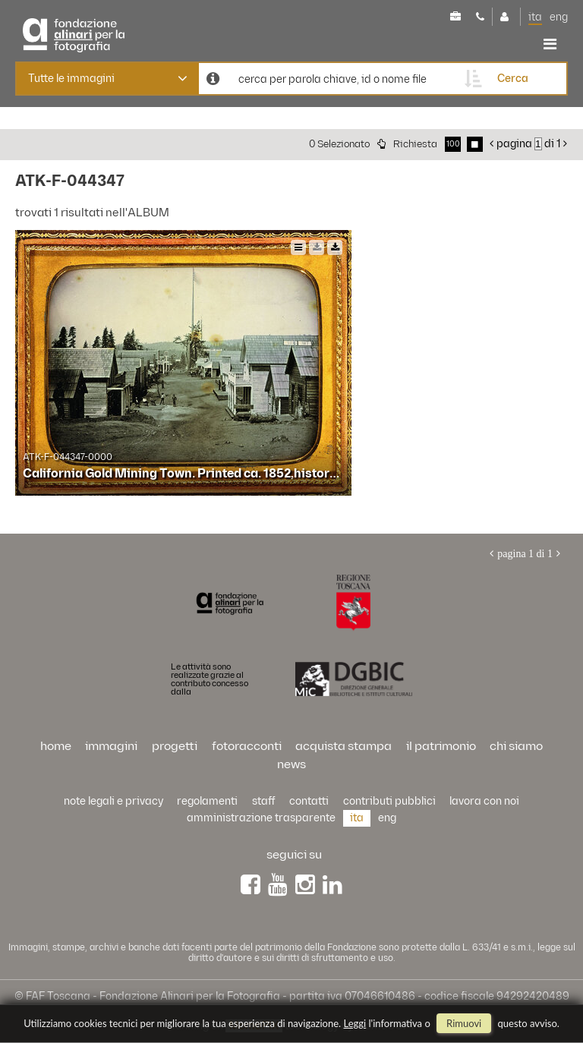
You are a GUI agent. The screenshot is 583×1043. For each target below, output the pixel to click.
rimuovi (463, 1023)
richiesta (415, 144)
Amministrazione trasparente (261, 817)
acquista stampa (343, 746)
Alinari (87, 35)
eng (559, 17)
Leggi (355, 1023)
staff (264, 801)
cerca (512, 78)
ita (535, 17)
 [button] (550, 44)
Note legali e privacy (113, 801)
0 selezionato (339, 144)
